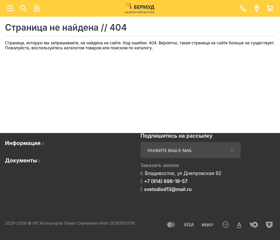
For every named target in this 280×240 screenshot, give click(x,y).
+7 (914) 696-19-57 (166, 181)
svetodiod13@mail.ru (168, 189)
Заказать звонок (160, 165)
